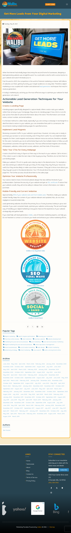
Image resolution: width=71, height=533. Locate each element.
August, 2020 (7, 394)
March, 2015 (61, 413)
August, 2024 (41, 372)
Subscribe (63, 470)
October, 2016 (55, 411)
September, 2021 (8, 388)
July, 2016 (63, 411)
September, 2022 (18, 383)
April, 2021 (50, 388)
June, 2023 (57, 377)
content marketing (52, 347)
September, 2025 (30, 366)
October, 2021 (60, 386)
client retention (26, 339)
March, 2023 (14, 380)
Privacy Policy (30, 481)
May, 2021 (42, 388)
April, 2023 (6, 380)
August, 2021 (18, 388)
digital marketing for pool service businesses (17, 344)
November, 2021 (49, 386)
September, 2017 (29, 408)
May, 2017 (63, 408)
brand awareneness (10, 347)
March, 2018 (29, 405)
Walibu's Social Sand (35, 318)
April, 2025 (14, 369)
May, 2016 (6, 413)
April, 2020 (40, 394)
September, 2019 (51, 397)
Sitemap (52, 527)
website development (53, 339)
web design (40, 347)
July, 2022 (38, 383)
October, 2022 (7, 383)
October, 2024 (19, 372)
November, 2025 (8, 366)
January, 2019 (57, 400)
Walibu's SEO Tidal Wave (35, 286)
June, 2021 (34, 388)
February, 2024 (32, 375)
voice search (36, 350)
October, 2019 (40, 397)
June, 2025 (57, 366)
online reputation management (44, 344)
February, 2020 (58, 394)
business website (39, 339)
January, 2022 (27, 386)
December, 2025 (61, 364)
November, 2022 (57, 380)
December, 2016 (44, 411)
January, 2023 (34, 380)
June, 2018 (6, 405)
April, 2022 (61, 383)
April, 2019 (29, 400)
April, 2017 (6, 411)
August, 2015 (52, 413)
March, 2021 (57, 388)
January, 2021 (18, 391)
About (28, 467)
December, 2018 (8, 402)
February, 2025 (32, 369)
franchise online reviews (11, 339)
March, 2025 (22, 369)
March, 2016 (21, 413)
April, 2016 (14, 413)
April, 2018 (21, 405)
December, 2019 (18, 397)
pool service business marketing (52, 341)
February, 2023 (24, 380)
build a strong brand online (52, 350)
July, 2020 (16, 394)
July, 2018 (59, 402)
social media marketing (26, 347)
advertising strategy (10, 350)
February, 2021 (7, 391)
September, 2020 (62, 391)
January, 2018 (49, 405)
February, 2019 (46, 400)
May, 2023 (65, 377)
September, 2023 (30, 377)
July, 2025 (49, 366)
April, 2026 (22, 364)
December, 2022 (46, 380)
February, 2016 (31, 413)
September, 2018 (41, 402)
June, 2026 (6, 364)
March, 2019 (37, 400)
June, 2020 (23, 394)
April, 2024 (14, 375)
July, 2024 (49, 372)
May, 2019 (21, 400)
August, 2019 (61, 397)
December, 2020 (29, 391)
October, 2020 (51, 391)
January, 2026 (50, 364)
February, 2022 (16, 386)
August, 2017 (39, 408)
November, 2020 (40, 391)
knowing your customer (44, 336)
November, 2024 (8, 372)
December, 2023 (54, 375)
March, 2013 (15, 416)
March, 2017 (14, 411)
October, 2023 (19, 377)
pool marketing (34, 341)
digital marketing (9, 336)
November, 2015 (42, 413)
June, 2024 (57, 372)
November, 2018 (19, 402)
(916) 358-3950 (53, 483)
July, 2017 (48, 408)
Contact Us (29, 474)
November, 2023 (8, 377)
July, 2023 (49, 377)
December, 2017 (60, 405)
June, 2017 (55, 408)
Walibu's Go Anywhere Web (35, 251)
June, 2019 (14, 400)
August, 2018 (51, 402)
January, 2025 (42, 369)
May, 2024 (6, 375)
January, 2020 (7, 397)
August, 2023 (40, 377)
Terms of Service (31, 477)
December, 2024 (54, 369)
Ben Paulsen (6, 430)
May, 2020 (32, 394)
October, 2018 (30, 402)
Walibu (39, 527)
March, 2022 (7, 386)
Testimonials (30, 464)
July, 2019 (6, 400)
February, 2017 (23, 411)
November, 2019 (30, 397)
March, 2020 (48, 394)
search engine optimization (26, 336)
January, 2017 (34, 411)
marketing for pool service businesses (15, 341)
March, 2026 (30, 364)
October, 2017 (18, 408)
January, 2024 (42, 375)
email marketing (24, 350)
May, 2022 (54, 383)
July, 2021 (27, 388)
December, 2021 (38, 386)
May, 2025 (6, 369)
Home (28, 461)
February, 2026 (40, 364)
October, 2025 (19, 366)
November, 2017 (8, 408)
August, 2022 (29, 383)
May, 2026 (14, 364)
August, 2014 (7, 416)
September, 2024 (30, 372)
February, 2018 (39, 405)
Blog (27, 471)
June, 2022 (45, 383)
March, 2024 (22, 375)
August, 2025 (41, 366)
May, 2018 (14, 405)
